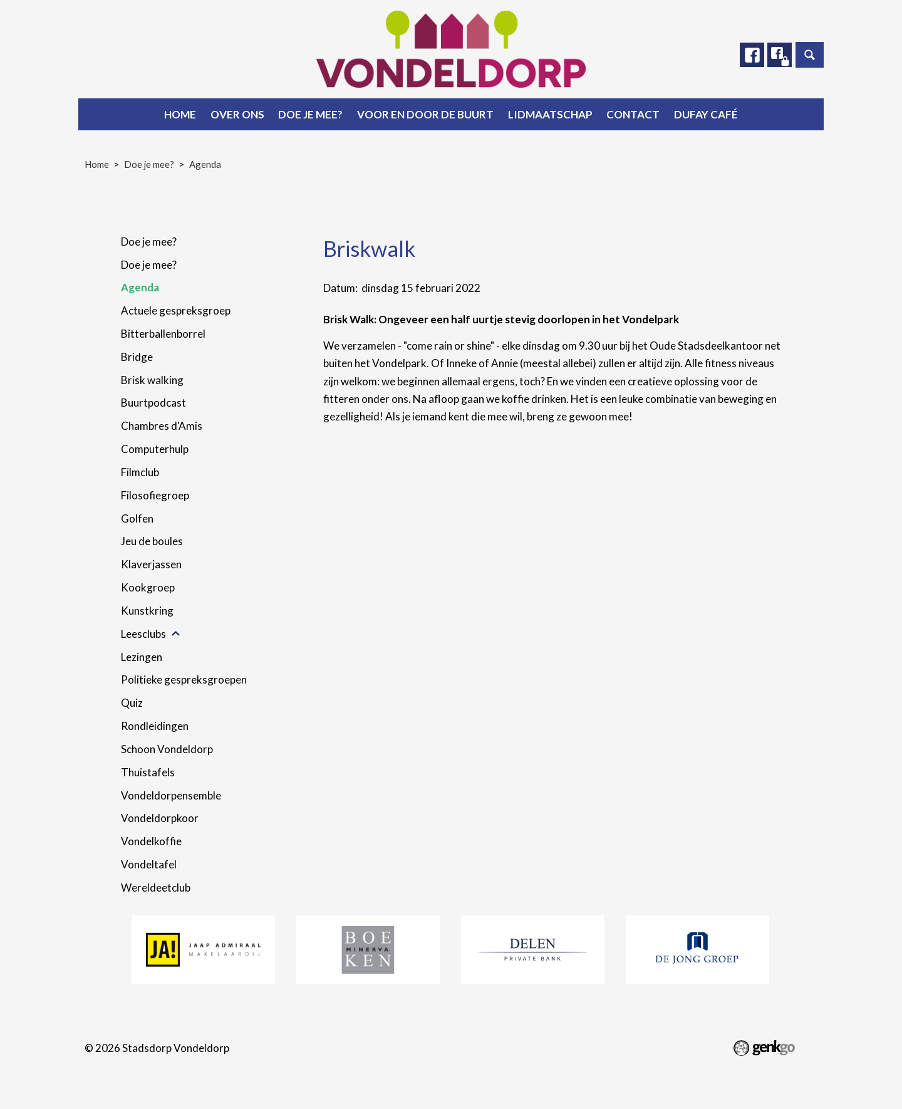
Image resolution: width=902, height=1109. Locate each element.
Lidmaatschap (550, 114)
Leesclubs (143, 633)
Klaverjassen (151, 564)
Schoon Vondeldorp (167, 749)
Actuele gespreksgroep (176, 310)
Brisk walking (152, 380)
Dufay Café (706, 114)
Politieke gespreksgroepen (184, 679)
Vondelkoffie (151, 841)
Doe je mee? (310, 114)
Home (180, 114)
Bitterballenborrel (163, 333)
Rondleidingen (155, 725)
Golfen (137, 518)
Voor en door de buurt (425, 114)
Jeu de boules (152, 541)
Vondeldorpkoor (160, 818)
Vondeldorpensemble (171, 795)
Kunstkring (147, 610)
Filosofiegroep (155, 495)
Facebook (751, 55)
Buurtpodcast (153, 402)
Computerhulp (155, 449)
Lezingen (141, 657)
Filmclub (140, 472)
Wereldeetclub (155, 887)
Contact (633, 114)
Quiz (132, 702)
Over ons (237, 114)
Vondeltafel (149, 864)
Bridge (137, 356)
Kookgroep (148, 587)
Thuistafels (148, 772)
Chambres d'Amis (161, 425)
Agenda (205, 164)
